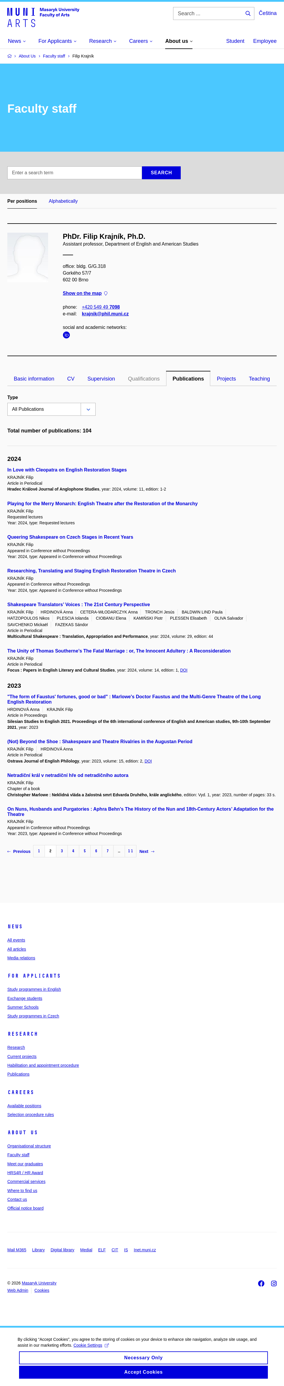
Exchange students (24, 998)
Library (38, 1250)
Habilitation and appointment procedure (43, 1065)
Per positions (22, 201)
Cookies (41, 1290)
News (15, 926)
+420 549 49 (101, 307)
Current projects (22, 1056)
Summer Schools (23, 1007)
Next (146, 851)
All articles (16, 949)
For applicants (34, 976)
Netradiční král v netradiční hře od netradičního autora (68, 775)
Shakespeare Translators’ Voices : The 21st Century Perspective (78, 604)
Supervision (101, 379)
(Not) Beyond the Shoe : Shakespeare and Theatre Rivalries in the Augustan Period (99, 741)
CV (71, 379)
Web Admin (17, 1290)
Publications (188, 379)
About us (22, 1132)
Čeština (268, 13)
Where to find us (22, 1190)
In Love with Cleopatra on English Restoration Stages (67, 469)
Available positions (24, 1105)
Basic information (34, 379)
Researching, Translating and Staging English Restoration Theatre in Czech (91, 570)
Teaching (259, 379)
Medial (86, 1250)
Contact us (17, 1199)
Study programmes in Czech (33, 1016)
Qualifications (144, 379)
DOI (183, 670)
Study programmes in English (34, 989)
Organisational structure (29, 1146)
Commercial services (26, 1181)
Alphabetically (63, 201)
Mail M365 (16, 1250)
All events (16, 940)
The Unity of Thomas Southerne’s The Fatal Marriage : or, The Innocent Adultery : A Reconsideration (119, 650)
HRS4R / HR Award (25, 1172)
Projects (226, 379)
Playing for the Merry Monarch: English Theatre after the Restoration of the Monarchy (102, 503)
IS (126, 1250)
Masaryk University (39, 1283)
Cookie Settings (91, 1351)
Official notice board (25, 1208)
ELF (102, 1250)
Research (22, 1034)
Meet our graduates (25, 1164)
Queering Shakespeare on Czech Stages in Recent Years (70, 537)
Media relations (21, 958)
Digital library (62, 1250)
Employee (265, 41)
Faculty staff (18, 1154)
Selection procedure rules (30, 1114)
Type (12, 397)
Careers (20, 1092)
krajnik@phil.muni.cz (105, 313)
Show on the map (85, 293)
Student (235, 41)
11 (130, 850)
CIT (114, 1250)
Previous (19, 851)
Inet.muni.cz (145, 1250)
